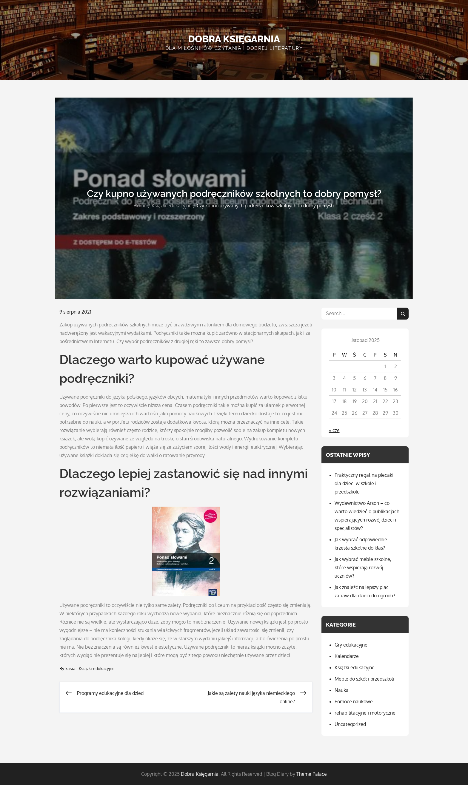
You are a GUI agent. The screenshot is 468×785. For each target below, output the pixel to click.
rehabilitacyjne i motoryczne (365, 713)
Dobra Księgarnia (234, 38)
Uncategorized (350, 724)
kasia (70, 668)
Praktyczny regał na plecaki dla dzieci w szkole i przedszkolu (364, 483)
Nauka (342, 690)
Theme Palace (311, 774)
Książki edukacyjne (97, 668)
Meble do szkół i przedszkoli (364, 679)
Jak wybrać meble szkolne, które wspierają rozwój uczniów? (363, 567)
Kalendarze (347, 656)
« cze (334, 430)
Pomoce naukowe (354, 701)
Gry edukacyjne (351, 645)
